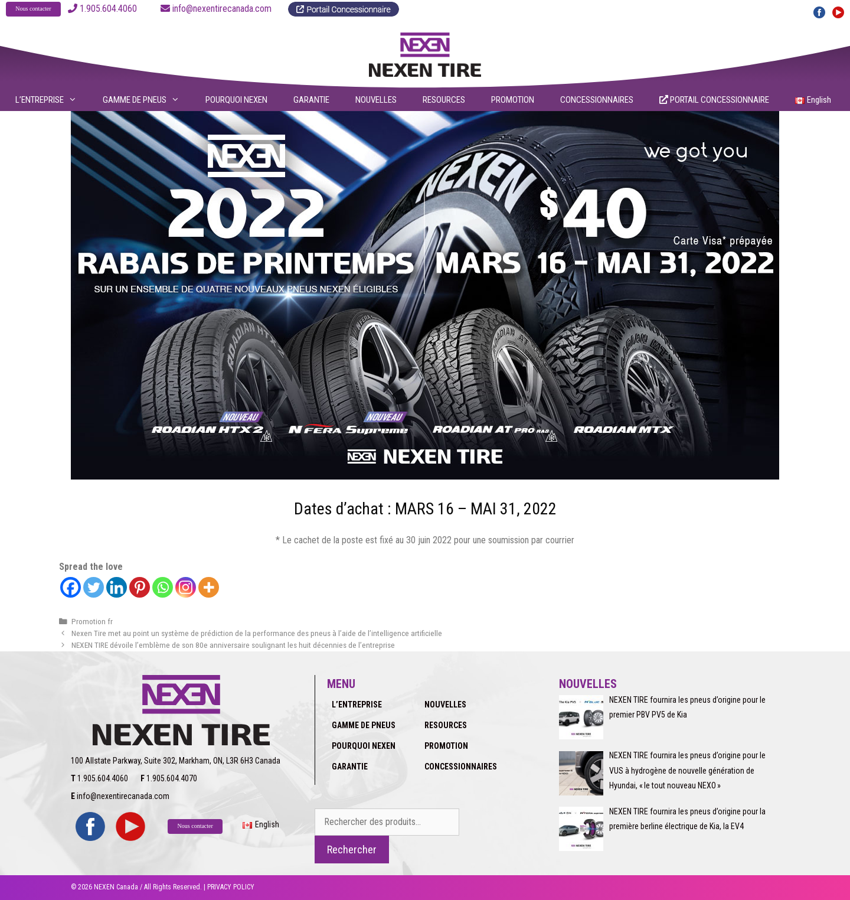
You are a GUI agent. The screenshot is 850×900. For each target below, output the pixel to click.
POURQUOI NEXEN (236, 99)
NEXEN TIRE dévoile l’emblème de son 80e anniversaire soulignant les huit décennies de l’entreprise (233, 645)
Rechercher (352, 849)
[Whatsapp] (162, 587)
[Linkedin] (116, 587)
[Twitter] (93, 587)
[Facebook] (70, 587)
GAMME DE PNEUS (148, 100)
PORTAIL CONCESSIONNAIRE (714, 99)
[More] (208, 587)
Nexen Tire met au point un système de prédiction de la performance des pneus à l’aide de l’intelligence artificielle (256, 633)
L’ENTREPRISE (53, 100)
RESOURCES (444, 99)
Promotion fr (92, 621)
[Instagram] (185, 587)
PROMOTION (512, 99)
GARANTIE (311, 99)
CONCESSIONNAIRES (596, 99)
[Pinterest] (139, 587)
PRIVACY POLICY (230, 887)
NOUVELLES (376, 99)
